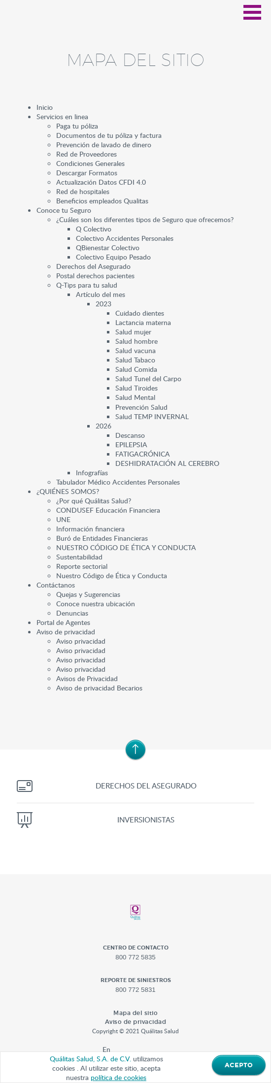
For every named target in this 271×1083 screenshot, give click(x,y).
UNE (63, 519)
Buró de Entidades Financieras (102, 538)
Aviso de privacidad (65, 631)
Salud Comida (136, 369)
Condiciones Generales (90, 163)
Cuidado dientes (139, 313)
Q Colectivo (93, 228)
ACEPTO (239, 1065)
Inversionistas (145, 819)
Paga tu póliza (77, 126)
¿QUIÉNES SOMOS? (67, 491)
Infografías (92, 472)
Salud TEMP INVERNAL (152, 416)
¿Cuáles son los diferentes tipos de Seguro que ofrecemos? (145, 219)
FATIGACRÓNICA (142, 454)
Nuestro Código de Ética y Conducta (111, 575)
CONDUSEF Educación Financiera (108, 510)
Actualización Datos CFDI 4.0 (101, 182)
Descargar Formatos (86, 172)
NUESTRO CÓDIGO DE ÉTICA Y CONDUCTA (126, 547)
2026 (103, 425)
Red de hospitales (82, 191)
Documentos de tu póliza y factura (109, 135)
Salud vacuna (135, 350)
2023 (103, 303)
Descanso (130, 435)
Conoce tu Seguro (63, 210)
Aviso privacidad (80, 641)
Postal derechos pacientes (95, 275)
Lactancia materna (143, 322)
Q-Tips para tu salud (86, 285)
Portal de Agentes (63, 622)
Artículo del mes (100, 294)
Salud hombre (136, 341)
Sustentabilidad (79, 556)
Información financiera (90, 528)
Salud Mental (135, 397)
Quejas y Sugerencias (88, 594)
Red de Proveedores (86, 154)
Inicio (44, 107)
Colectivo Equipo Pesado (113, 257)
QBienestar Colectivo (107, 247)
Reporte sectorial (81, 566)
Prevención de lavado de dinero (103, 144)
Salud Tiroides (136, 388)
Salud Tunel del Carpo (148, 378)
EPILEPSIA (131, 444)
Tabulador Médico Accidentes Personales (118, 482)
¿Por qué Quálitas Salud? (93, 500)
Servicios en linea (62, 116)
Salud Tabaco (135, 359)
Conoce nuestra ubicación (95, 603)
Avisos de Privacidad (87, 678)
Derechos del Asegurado (93, 266)
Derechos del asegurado (146, 785)
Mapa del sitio (135, 1013)
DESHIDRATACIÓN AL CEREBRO (167, 463)
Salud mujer (133, 331)
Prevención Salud (141, 407)
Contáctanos (55, 585)
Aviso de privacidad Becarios (99, 687)
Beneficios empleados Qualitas (102, 200)
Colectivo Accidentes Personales (124, 238)
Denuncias (72, 613)
